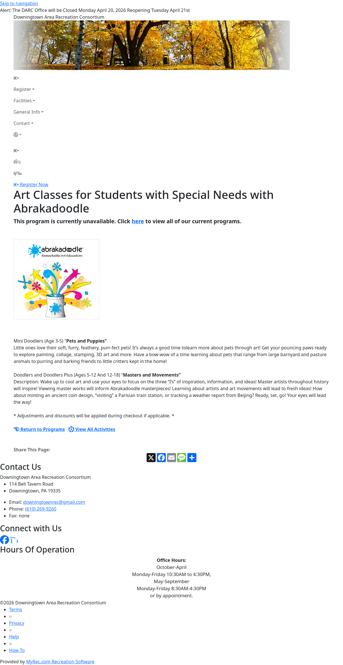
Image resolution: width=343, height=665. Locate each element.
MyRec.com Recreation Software (60, 661)
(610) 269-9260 (40, 509)
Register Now (34, 184)
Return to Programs (39, 429)
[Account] (29, 134)
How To (17, 650)
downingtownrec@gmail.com (54, 502)
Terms (15, 609)
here (138, 221)
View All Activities (91, 429)
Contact (22, 123)
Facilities (23, 100)
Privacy (16, 623)
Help (14, 637)
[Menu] (18, 173)
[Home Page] (29, 78)
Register (22, 89)
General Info (27, 112)
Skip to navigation (19, 3)
